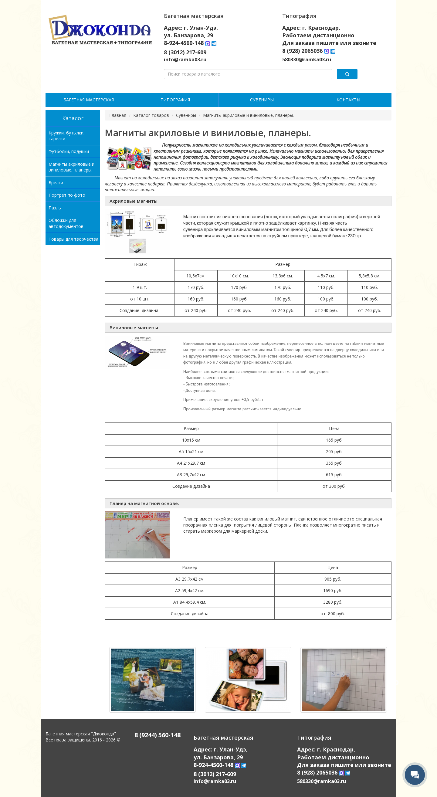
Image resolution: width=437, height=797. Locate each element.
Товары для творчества (73, 239)
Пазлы (55, 208)
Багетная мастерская (88, 100)
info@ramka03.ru (185, 59)
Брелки (56, 182)
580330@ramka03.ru (306, 59)
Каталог (72, 118)
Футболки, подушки (69, 151)
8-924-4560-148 (184, 42)
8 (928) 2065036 (302, 50)
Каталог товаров (151, 115)
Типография (175, 100)
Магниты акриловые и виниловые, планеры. (71, 167)
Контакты (348, 100)
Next (396, 683)
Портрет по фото (67, 195)
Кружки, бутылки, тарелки (67, 136)
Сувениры (262, 100)
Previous (100, 683)
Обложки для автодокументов (66, 223)
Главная (117, 115)
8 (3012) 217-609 (185, 52)
